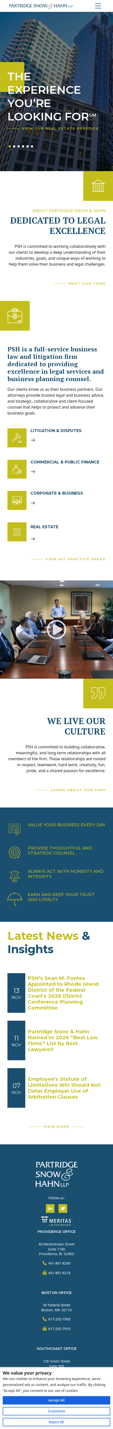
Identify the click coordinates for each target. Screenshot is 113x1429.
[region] (56, 1398)
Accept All (56, 1400)
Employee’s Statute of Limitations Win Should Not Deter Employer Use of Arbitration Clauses (64, 1088)
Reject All (56, 1422)
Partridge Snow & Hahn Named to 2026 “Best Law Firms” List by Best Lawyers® (63, 1040)
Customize (56, 1411)
